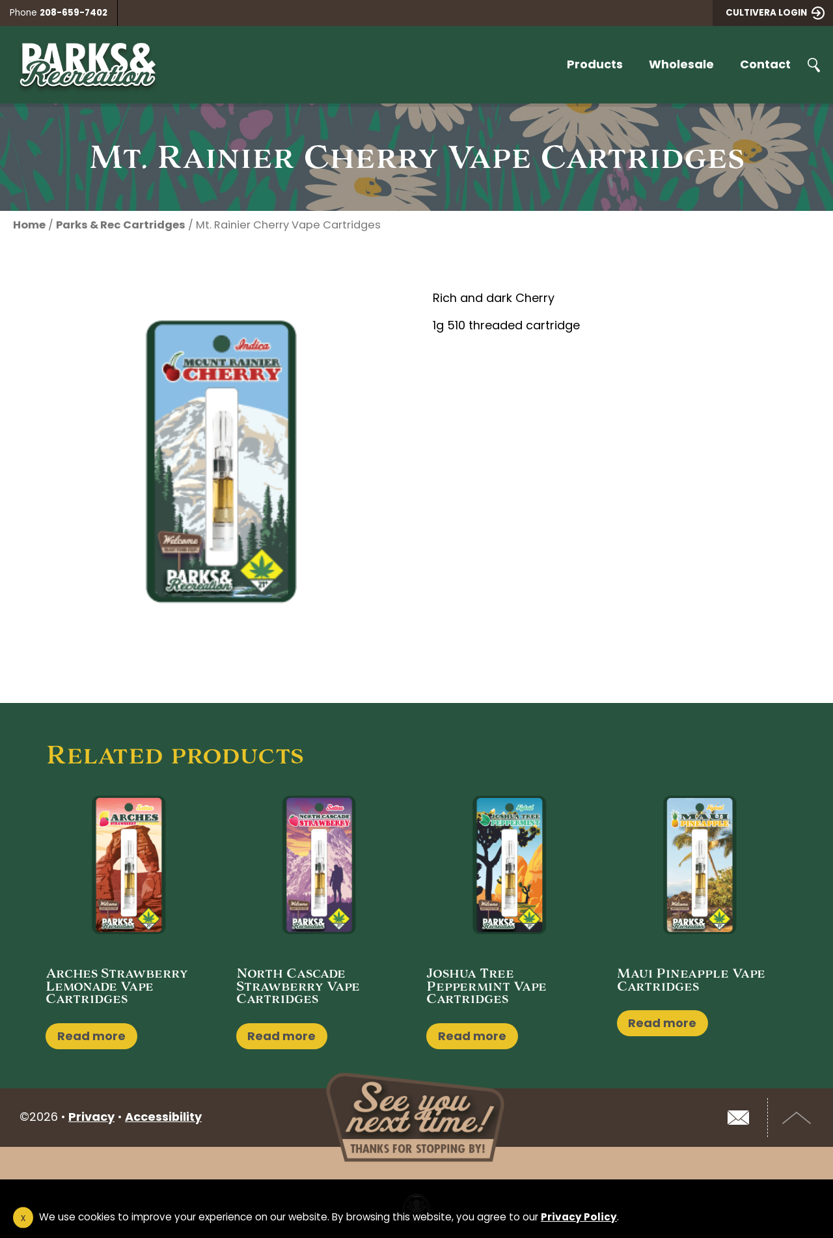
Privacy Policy (579, 1217)
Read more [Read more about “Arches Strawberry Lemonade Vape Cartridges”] (91, 1036)
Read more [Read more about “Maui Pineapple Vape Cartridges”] (662, 1023)
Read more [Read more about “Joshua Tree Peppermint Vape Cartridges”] (472, 1036)
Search (813, 65)
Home (29, 224)
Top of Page (797, 1117)
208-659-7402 (73, 13)
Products (595, 64)
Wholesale (681, 64)
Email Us (738, 1117)
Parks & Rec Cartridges (120, 224)
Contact (765, 64)
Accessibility (163, 1116)
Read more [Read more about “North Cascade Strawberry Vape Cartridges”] (281, 1036)
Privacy (91, 1116)
